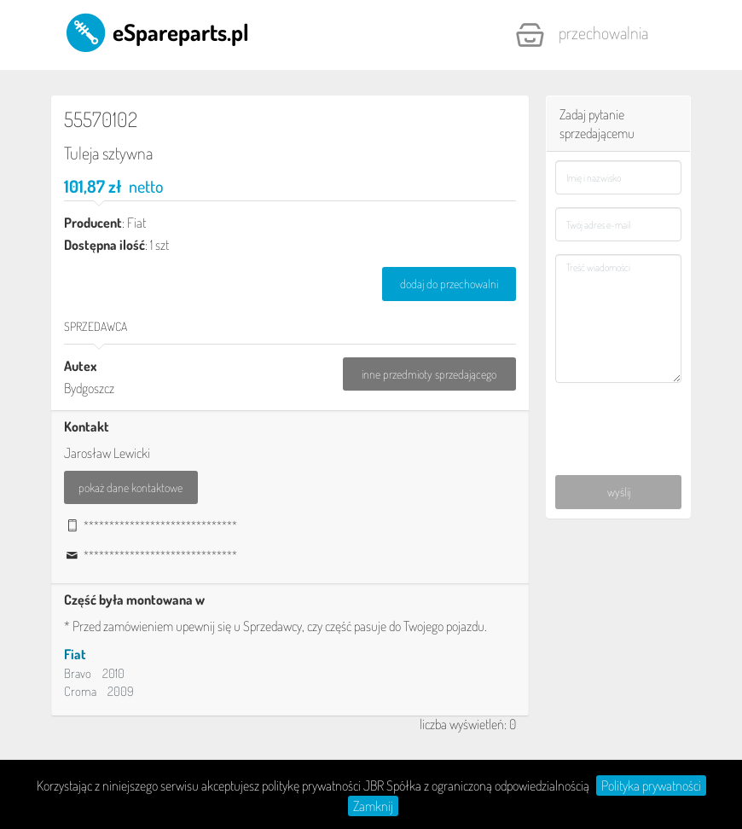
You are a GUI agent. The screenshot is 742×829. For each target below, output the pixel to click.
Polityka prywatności (651, 785)
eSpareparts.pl (156, 31)
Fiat (75, 654)
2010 (113, 673)
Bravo (77, 673)
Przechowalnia (581, 34)
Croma (80, 691)
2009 (120, 691)
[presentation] (618, 412)
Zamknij (373, 806)
